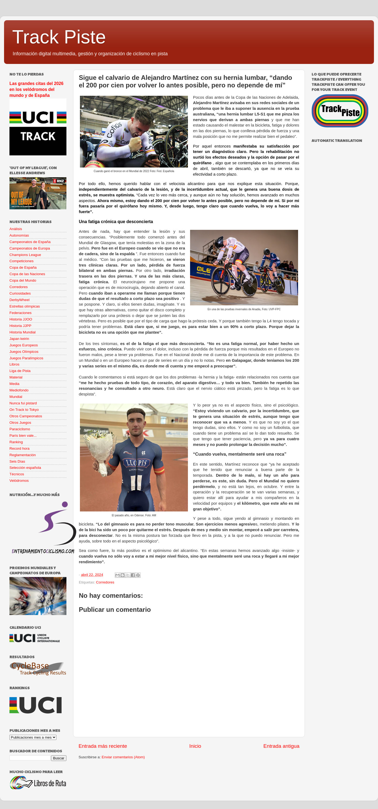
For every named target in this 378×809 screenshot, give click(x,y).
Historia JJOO (20, 319)
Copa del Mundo (22, 280)
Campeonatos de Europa (29, 248)
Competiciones (21, 261)
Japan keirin (19, 339)
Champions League (25, 255)
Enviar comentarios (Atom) (123, 757)
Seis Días (17, 461)
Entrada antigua (281, 746)
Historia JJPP (20, 326)
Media (14, 384)
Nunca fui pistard (23, 403)
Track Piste (59, 36)
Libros (14, 364)
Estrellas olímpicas (24, 306)
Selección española (25, 468)
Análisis (15, 229)
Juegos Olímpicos (23, 352)
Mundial (15, 397)
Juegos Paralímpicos (26, 358)
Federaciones (20, 313)
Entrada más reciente (103, 746)
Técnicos (16, 474)
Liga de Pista (20, 371)
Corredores (105, 582)
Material (15, 377)
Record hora (19, 448)
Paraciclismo (19, 429)
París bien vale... (23, 435)
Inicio (195, 746)
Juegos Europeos (23, 345)
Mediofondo (19, 390)
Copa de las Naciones (27, 274)
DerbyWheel (19, 300)
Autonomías (19, 235)
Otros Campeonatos (25, 416)
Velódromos (19, 481)
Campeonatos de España (29, 242)
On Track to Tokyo (24, 410)
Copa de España (23, 267)
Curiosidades (20, 293)
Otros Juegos (20, 423)
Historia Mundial (22, 332)
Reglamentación (22, 455)
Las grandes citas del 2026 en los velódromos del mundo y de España (36, 89)
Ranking (16, 442)
